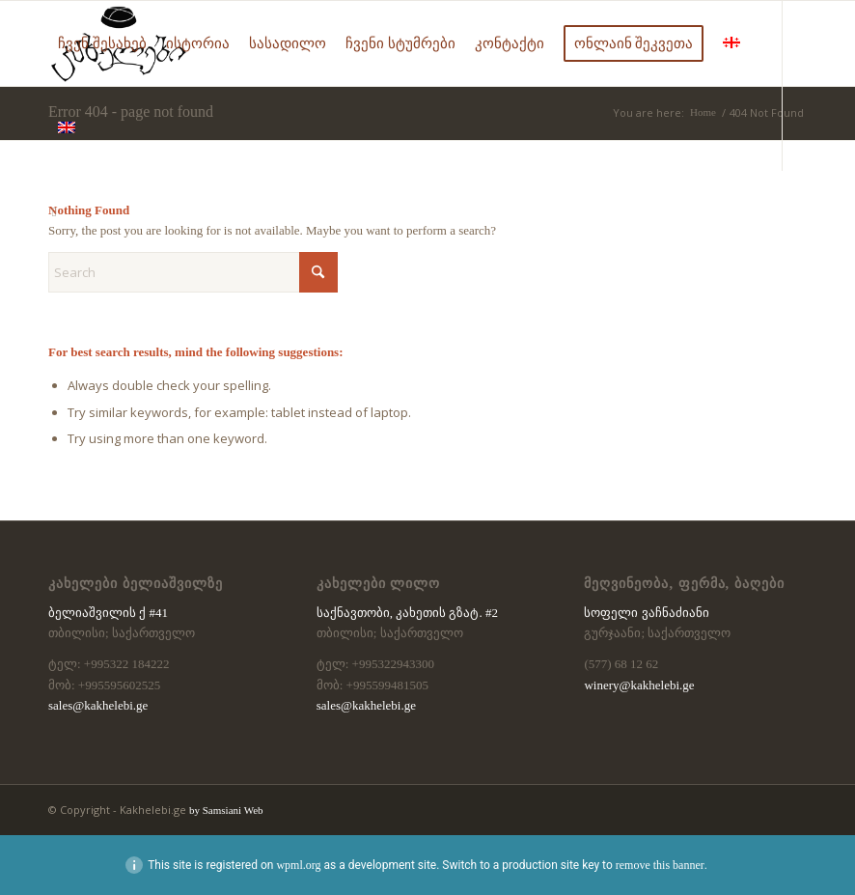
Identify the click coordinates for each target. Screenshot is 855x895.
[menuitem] (102, 43)
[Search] (193, 272)
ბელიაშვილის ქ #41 (108, 612)
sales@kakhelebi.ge (98, 705)
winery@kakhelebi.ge (639, 685)
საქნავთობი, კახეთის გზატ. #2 (407, 612)
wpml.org (298, 865)
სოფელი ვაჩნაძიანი (646, 612)
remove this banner (660, 865)
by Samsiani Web (226, 810)
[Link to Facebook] (54, 212)
